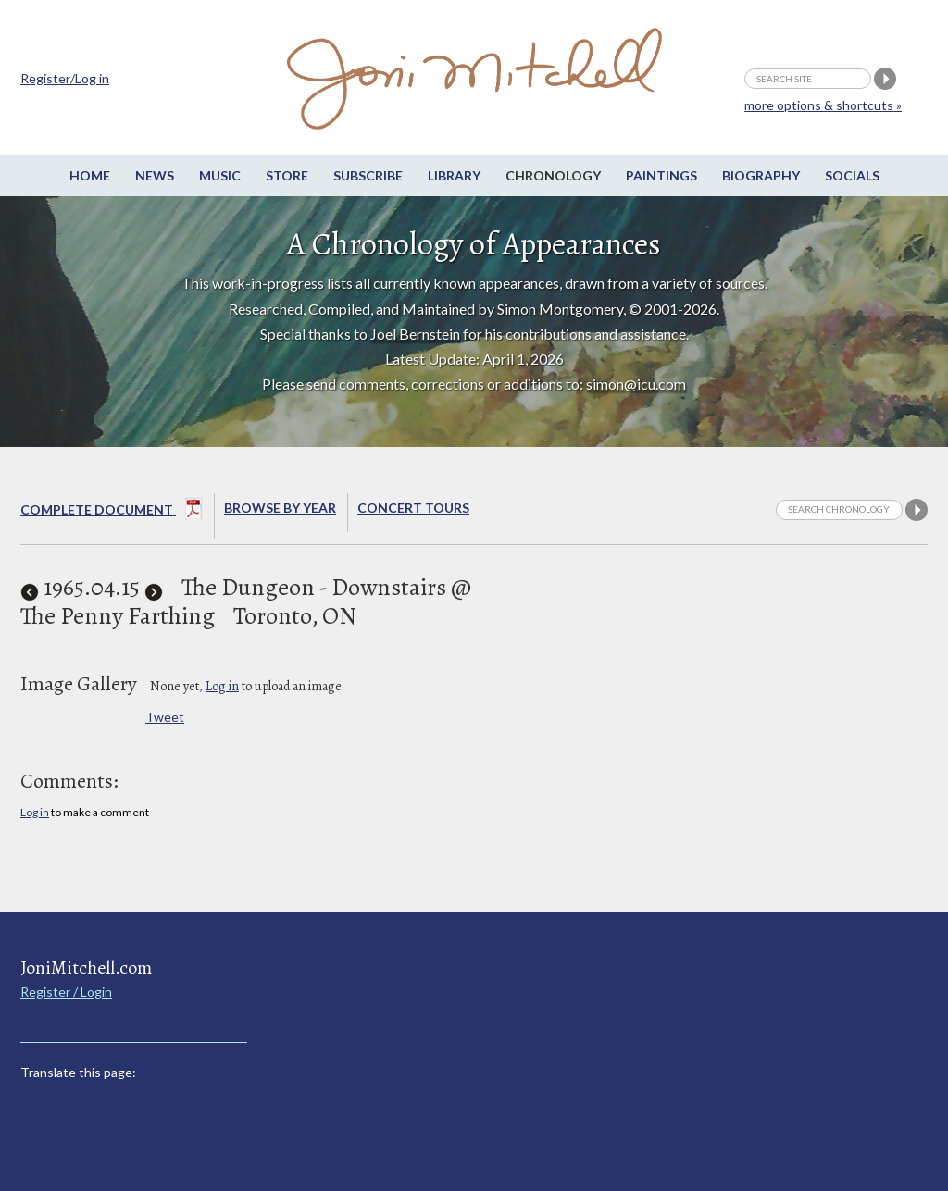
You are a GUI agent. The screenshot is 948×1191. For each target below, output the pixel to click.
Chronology (553, 175)
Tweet (164, 717)
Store (287, 175)
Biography (761, 175)
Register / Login (66, 991)
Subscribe (368, 175)
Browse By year (280, 507)
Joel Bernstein (415, 333)
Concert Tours (413, 507)
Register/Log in (64, 78)
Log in (222, 686)
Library (454, 175)
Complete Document (111, 512)
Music (220, 175)
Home (89, 175)
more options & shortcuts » (823, 105)
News (154, 175)
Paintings (661, 175)
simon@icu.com (636, 383)
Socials (852, 175)
